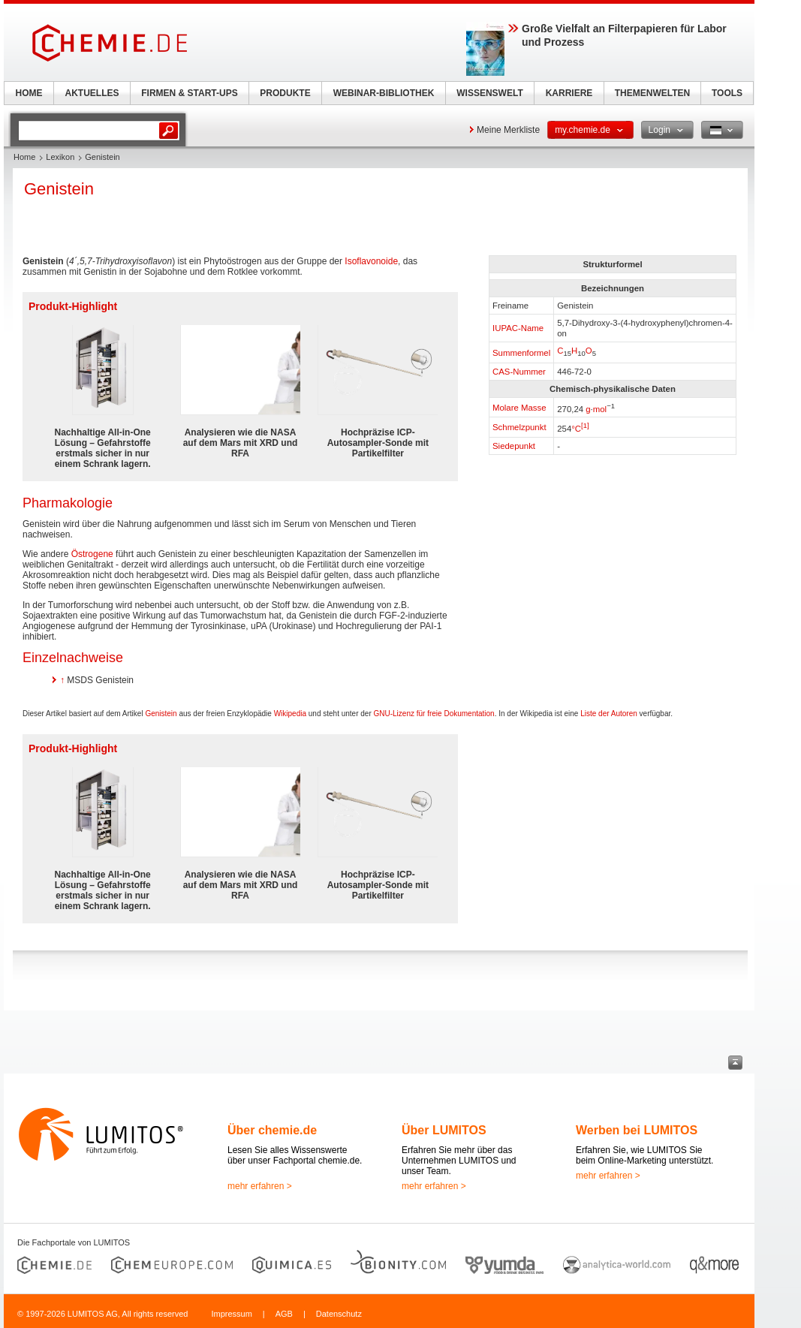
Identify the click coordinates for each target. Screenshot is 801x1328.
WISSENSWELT (489, 93)
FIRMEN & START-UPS (189, 93)
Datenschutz (339, 1313)
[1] (585, 425)
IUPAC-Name (518, 328)
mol (600, 408)
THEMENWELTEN (652, 93)
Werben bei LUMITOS (636, 1130)
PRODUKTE (285, 93)
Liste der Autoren (608, 713)
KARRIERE (569, 93)
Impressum (231, 1313)
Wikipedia (290, 713)
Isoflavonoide (371, 261)
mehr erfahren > (259, 1186)
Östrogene (92, 554)
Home (24, 156)
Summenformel (521, 352)
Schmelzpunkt (519, 427)
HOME (29, 93)
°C (576, 428)
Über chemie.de (272, 1130)
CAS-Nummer (519, 371)
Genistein (160, 713)
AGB (284, 1313)
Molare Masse (519, 407)
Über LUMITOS (444, 1130)
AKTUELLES (92, 93)
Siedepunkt (513, 445)
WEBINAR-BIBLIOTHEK (384, 93)
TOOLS (727, 93)
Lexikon (60, 156)
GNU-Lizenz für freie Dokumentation (434, 713)
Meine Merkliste (508, 130)
